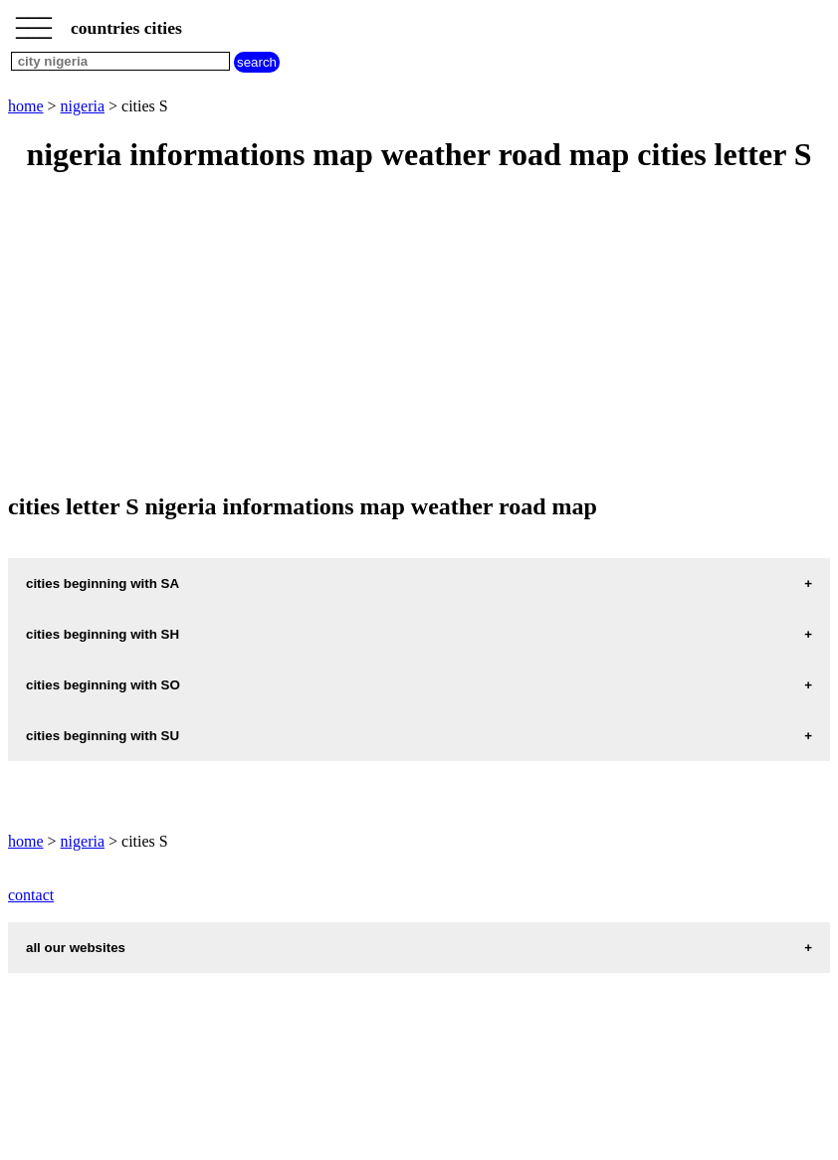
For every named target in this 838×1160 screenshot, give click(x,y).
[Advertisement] (419, 334)
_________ (34, 22)
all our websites (75, 947)
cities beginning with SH (102, 634)
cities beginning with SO (103, 684)
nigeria (83, 105)
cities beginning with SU (102, 735)
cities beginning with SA (102, 583)
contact (31, 894)
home (26, 105)
